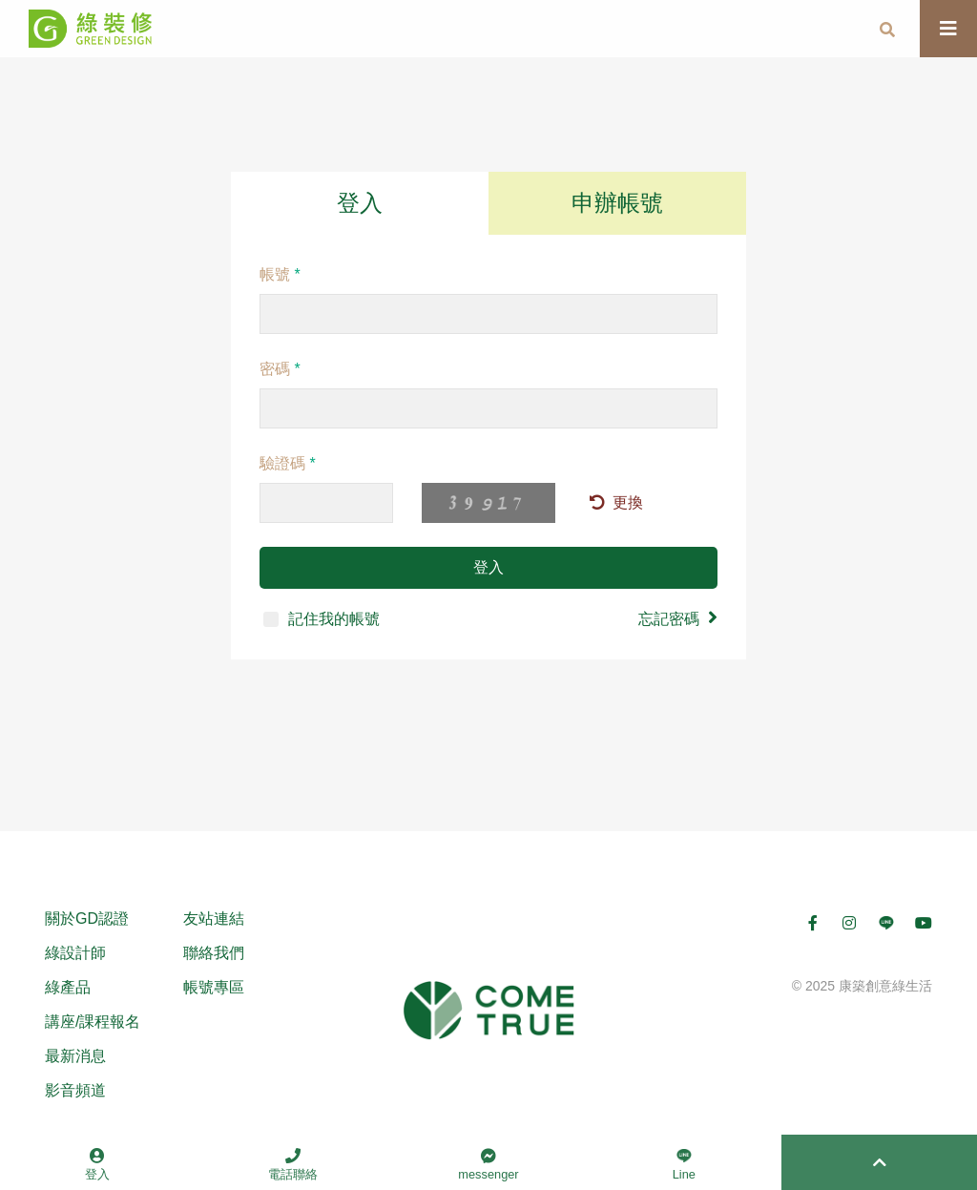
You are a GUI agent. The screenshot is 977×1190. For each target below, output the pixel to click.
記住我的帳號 (321, 619)
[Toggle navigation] (948, 28)
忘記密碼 (677, 617)
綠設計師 (75, 953)
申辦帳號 (617, 203)
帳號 (280, 274)
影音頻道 (75, 1090)
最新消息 (75, 1056)
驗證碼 (288, 463)
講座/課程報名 (92, 1021)
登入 (360, 203)
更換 (616, 502)
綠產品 (68, 987)
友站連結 (213, 918)
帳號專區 (213, 987)
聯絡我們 (213, 953)
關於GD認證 (87, 918)
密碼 (280, 369)
